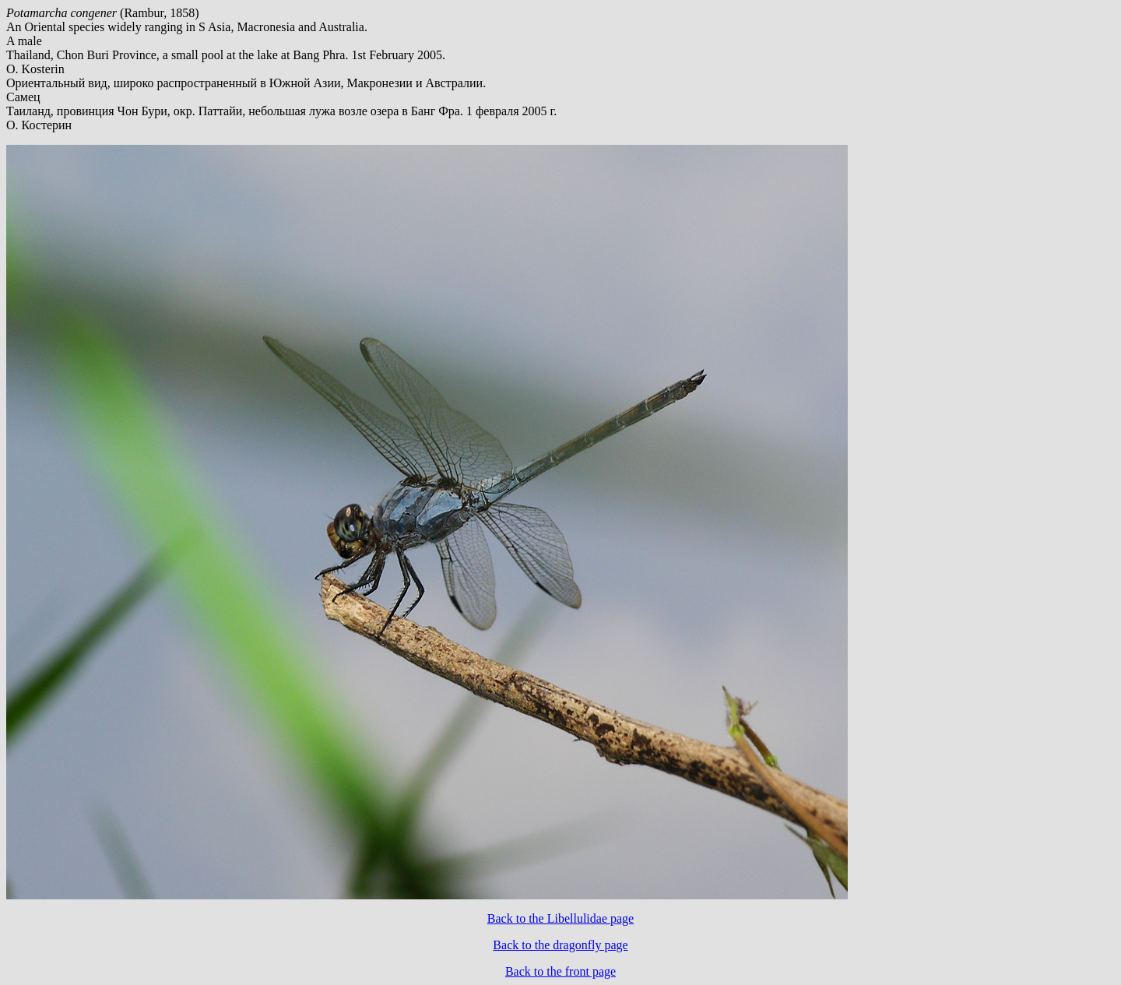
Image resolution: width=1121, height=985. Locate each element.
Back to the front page (560, 971)
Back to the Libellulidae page (560, 918)
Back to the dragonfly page (560, 945)
